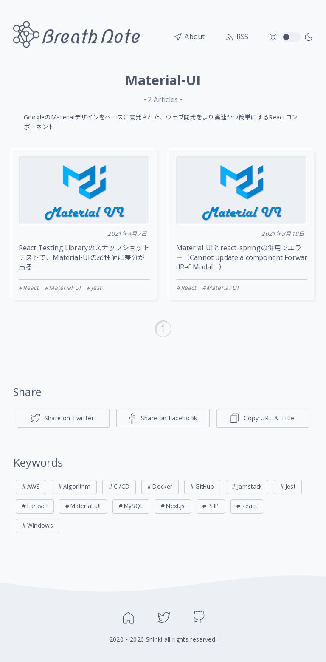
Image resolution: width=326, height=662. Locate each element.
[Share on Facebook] (163, 418)
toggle (291, 37)
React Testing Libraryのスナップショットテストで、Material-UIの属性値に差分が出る (84, 258)
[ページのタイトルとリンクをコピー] (263, 418)
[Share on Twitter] (63, 418)
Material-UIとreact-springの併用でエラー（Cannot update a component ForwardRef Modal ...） (241, 258)
